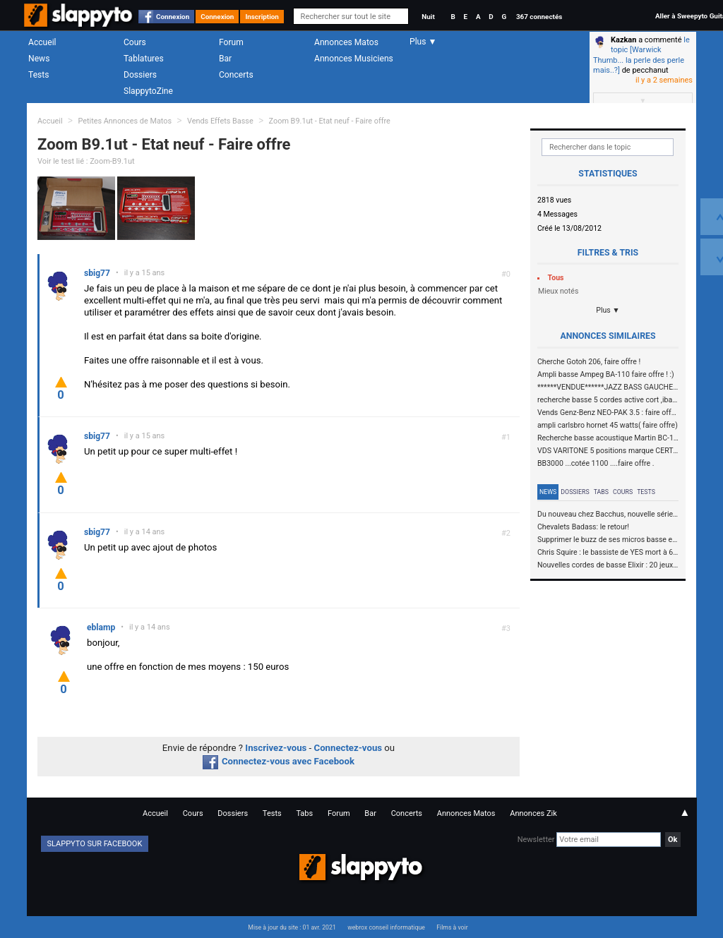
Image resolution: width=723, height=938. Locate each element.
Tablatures (144, 59)
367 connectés (539, 16)
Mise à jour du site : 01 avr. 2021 (291, 927)
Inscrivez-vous (275, 747)
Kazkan (623, 39)
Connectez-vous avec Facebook (278, 761)
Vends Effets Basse (220, 121)
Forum (231, 42)
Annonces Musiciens (353, 59)
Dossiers (140, 75)
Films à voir (451, 927)
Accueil (42, 42)
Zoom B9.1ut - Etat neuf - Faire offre (329, 121)
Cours (135, 42)
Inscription (262, 16)
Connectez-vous (348, 747)
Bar (225, 59)
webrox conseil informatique (386, 927)
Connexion (172, 16)
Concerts (236, 75)
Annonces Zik (533, 813)
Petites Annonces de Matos (125, 121)
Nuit (428, 16)
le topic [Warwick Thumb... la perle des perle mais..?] (641, 55)
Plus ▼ (608, 310)
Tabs (601, 491)
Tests (38, 75)
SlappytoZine (148, 91)
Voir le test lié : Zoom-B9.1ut (86, 161)
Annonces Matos (346, 42)
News (38, 59)
